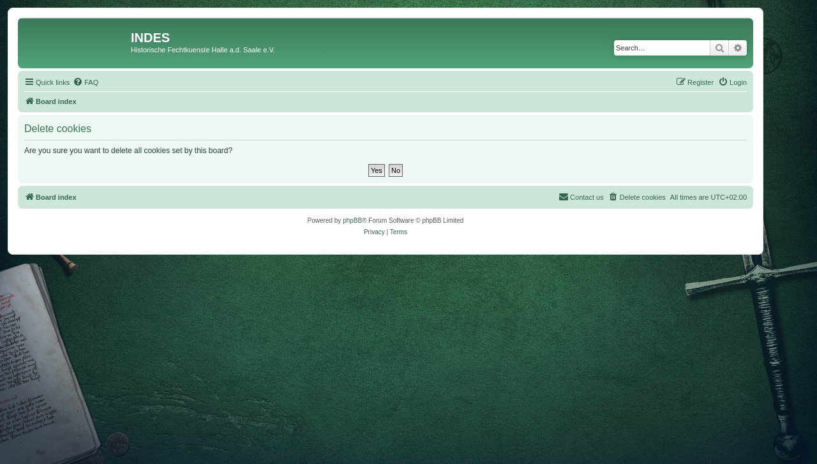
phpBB (352, 220)
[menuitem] (85, 82)
